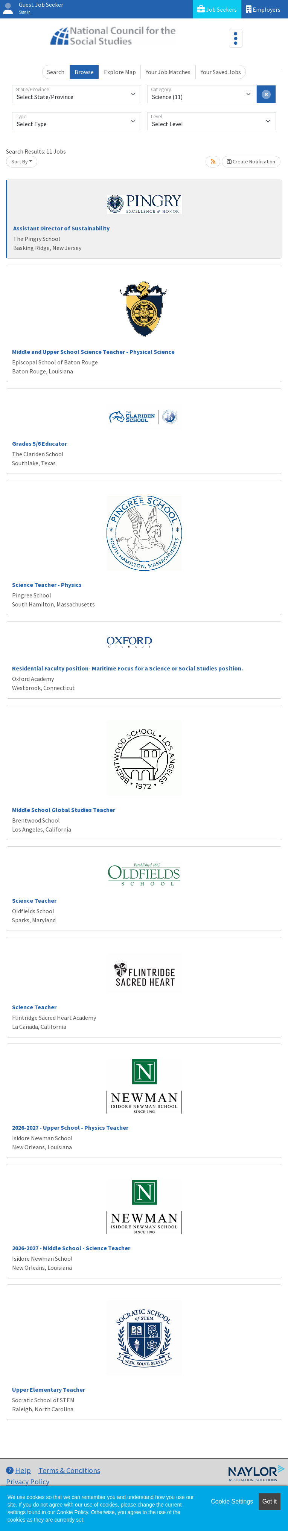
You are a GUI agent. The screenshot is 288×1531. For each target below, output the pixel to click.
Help (18, 1470)
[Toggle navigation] (235, 38)
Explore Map (120, 72)
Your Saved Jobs (221, 72)
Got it (269, 1501)
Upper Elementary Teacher (48, 1389)
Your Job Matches (168, 72)
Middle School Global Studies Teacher (63, 809)
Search (55, 72)
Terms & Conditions (69, 1470)
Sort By (19, 161)
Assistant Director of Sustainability (61, 228)
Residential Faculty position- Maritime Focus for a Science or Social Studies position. (127, 668)
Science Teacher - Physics (47, 584)
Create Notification (251, 161)
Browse (84, 72)
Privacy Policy (27, 1481)
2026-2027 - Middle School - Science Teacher (71, 1248)
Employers (263, 9)
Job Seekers (217, 9)
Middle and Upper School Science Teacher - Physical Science (93, 351)
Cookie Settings (232, 1501)
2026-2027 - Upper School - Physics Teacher (70, 1127)
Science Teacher (34, 900)
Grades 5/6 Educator (39, 443)
